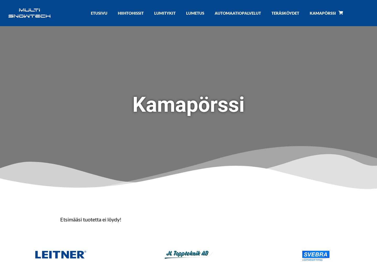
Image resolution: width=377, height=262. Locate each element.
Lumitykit (165, 13)
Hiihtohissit (131, 13)
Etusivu (99, 13)
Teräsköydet (285, 13)
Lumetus (195, 13)
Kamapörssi (326, 13)
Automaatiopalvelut (238, 13)
